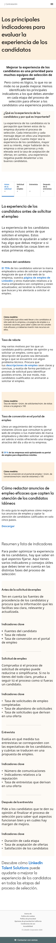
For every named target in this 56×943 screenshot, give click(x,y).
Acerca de (28, 914)
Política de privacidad (28, 919)
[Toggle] (52, 940)
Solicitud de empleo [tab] (20, 186)
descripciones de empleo (22, 365)
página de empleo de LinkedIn (26, 279)
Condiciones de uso (28, 924)
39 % (6, 452)
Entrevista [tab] (33, 184)
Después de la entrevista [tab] (47, 186)
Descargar (8, 526)
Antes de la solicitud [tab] (7, 186)
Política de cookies (28, 916)
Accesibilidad (28, 926)
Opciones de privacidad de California (28, 921)
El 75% (6, 268)
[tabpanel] (28, 365)
